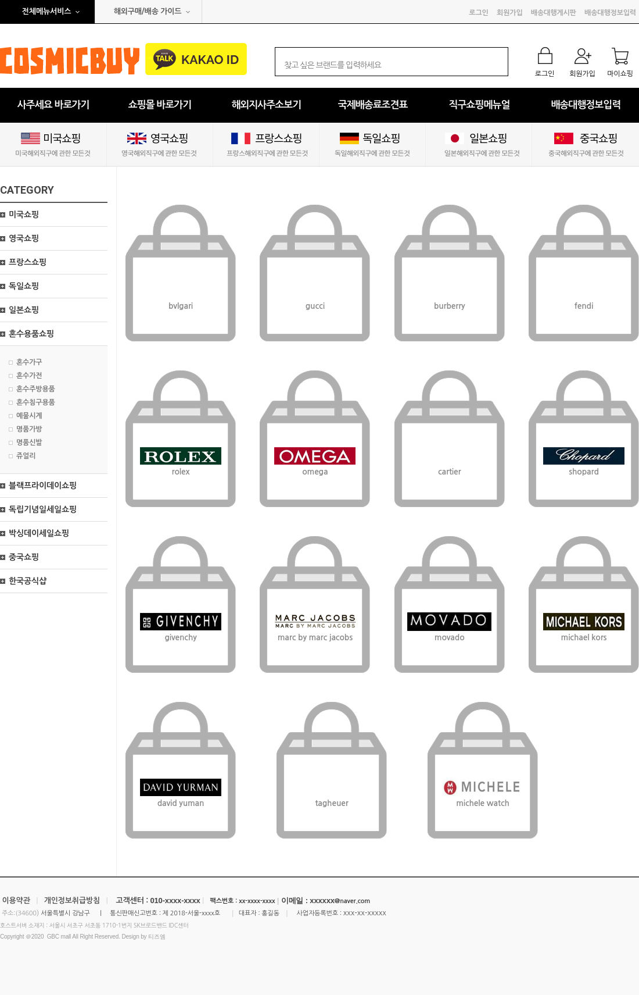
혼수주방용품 (35, 389)
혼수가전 (29, 375)
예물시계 (29, 415)
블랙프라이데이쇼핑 (43, 486)
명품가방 (29, 429)
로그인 (478, 12)
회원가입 (509, 12)
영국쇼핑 (24, 238)
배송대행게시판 (553, 12)
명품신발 (29, 442)
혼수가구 (29, 362)
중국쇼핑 (24, 557)
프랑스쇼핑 (27, 262)
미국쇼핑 (24, 215)
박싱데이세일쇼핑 (39, 533)
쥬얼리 (25, 455)
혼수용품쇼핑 (31, 334)
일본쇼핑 (24, 310)
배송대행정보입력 (610, 12)
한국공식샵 (27, 581)
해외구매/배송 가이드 (148, 11)
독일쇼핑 (24, 286)
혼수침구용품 (35, 402)
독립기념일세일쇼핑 (43, 509)
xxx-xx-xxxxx (364, 912)
